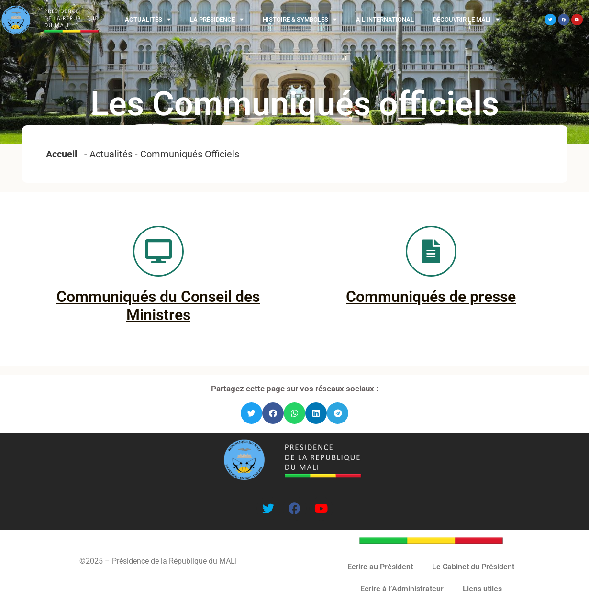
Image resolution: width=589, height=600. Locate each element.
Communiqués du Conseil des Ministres (158, 306)
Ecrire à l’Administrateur (402, 588)
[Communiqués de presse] (431, 251)
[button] (251, 413)
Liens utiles (482, 588)
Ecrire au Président (380, 566)
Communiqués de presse (431, 297)
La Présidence (217, 19)
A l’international (385, 19)
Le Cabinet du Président (473, 566)
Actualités (148, 19)
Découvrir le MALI (466, 19)
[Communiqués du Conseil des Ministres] (158, 251)
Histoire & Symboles (300, 19)
